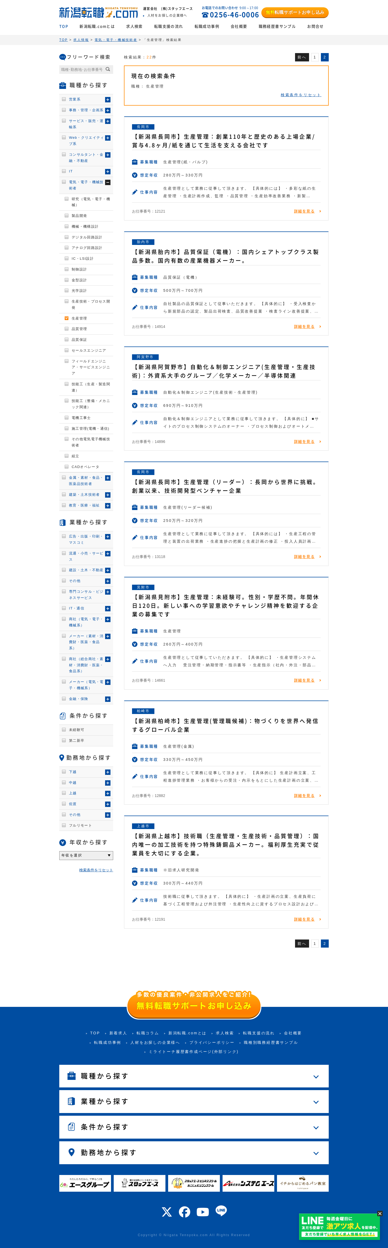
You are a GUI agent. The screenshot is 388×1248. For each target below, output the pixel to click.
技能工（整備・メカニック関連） (91, 404)
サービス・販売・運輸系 (86, 124)
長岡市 (143, 127)
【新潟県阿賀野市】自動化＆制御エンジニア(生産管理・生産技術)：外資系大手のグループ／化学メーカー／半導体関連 (224, 371)
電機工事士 (81, 418)
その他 (75, 581)
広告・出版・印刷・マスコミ (86, 539)
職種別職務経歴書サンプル (271, 1042)
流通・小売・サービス (86, 556)
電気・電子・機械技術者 (86, 185)
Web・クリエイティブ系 (86, 141)
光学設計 (79, 291)
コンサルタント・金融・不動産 (86, 157)
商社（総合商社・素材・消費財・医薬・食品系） (86, 665)
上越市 (143, 826)
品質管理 (79, 329)
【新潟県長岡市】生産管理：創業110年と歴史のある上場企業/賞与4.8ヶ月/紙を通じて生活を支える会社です (224, 141)
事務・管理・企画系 (86, 110)
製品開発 (79, 216)
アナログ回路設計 (87, 248)
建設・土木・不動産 (86, 570)
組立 (75, 456)
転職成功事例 (207, 26)
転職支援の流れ (168, 26)
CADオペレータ (85, 467)
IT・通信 (76, 608)
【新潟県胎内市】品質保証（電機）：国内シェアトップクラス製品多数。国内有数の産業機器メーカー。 (226, 256)
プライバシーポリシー (212, 1042)
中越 (73, 783)
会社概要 (239, 26)
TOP (63, 26)
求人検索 (134, 26)
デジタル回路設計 (87, 237)
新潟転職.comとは (97, 26)
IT (71, 171)
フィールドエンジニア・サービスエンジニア (91, 367)
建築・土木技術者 (84, 495)
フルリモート (80, 825)
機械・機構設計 (85, 226)
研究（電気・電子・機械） (91, 202)
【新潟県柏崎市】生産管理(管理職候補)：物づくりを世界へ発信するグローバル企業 (225, 725)
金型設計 (79, 280)
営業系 (75, 99)
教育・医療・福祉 (84, 505)
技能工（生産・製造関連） (91, 387)
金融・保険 (78, 699)
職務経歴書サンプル (277, 26)
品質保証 (79, 340)
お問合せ (315, 26)
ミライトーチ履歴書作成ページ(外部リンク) (194, 1051)
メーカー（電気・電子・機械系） (86, 685)
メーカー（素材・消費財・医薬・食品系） (86, 642)
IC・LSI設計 (83, 258)
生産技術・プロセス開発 (91, 304)
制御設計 (79, 269)
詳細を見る (304, 211)
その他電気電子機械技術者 (91, 442)
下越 (73, 772)
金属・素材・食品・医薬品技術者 (86, 481)
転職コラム (148, 1033)
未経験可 (76, 730)
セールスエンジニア (89, 350)
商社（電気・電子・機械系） (86, 622)
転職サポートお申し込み (295, 12)
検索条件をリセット (301, 95)
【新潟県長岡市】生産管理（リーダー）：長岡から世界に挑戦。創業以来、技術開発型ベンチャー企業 (226, 486)
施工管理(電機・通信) (90, 429)
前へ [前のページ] (302, 57)
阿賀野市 (145, 357)
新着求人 (118, 1033)
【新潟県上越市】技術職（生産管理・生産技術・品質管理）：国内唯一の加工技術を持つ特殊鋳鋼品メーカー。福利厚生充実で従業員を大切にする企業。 (226, 844)
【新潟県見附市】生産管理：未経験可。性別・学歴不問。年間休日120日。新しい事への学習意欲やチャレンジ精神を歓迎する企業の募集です (226, 605)
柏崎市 (143, 711)
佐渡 (73, 804)
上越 (73, 793)
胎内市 (143, 242)
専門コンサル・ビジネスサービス (86, 595)
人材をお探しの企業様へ (155, 1042)
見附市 (143, 587)
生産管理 (79, 318)
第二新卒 (76, 741)
